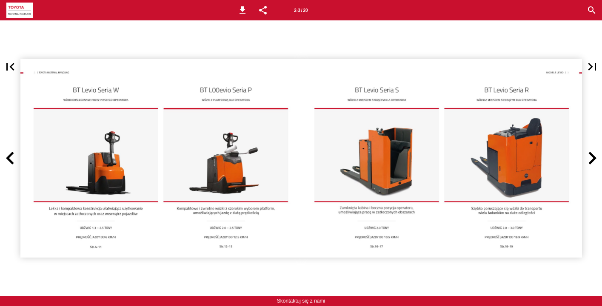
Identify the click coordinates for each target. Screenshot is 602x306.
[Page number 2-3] (301, 10)
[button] (242, 10)
